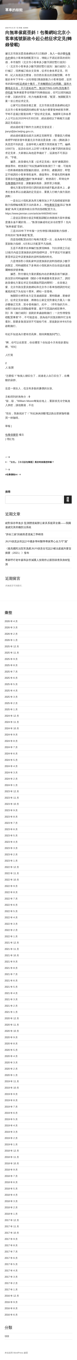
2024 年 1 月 (11, 785)
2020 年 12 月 (12, 1018)
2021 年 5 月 (11, 987)
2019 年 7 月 (11, 1106)
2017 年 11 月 (12, 1226)
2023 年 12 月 (12, 791)
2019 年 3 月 (11, 1132)
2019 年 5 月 (11, 1119)
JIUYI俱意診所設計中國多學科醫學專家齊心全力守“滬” (36, 541)
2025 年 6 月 (11, 678)
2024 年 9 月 (11, 734)
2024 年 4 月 (11, 766)
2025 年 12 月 (12, 646)
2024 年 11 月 (12, 722)
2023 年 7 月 (11, 823)
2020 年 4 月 (11, 1056)
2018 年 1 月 (11, 1214)
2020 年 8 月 (11, 1043)
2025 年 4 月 (11, 690)
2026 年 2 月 (11, 634)
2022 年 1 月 (11, 936)
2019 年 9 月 (11, 1094)
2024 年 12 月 (12, 716)
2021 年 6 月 (11, 980)
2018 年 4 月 (11, 1195)
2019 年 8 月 (11, 1100)
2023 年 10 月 (12, 804)
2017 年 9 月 (11, 1239)
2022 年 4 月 (11, 917)
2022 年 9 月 (11, 886)
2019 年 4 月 (11, 1125)
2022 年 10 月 (12, 879)
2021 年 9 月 (11, 961)
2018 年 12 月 (12, 1150)
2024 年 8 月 (11, 741)
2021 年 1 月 (11, 1012)
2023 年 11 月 (12, 798)
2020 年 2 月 (11, 1069)
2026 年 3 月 (11, 627)
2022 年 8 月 (11, 892)
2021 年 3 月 (11, 999)
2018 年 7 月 (11, 1176)
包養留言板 (53, 204)
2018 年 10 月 (12, 1163)
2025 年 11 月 (12, 652)
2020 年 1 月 (11, 1075)
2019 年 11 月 (12, 1081)
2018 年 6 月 (11, 1182)
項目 (7, 1336)
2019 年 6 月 (11, 1113)
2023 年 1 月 (11, 861)
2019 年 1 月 (11, 1144)
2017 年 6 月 (11, 1258)
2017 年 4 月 (11, 1270)
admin (25, 28)
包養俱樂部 (11, 434)
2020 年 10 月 (12, 1031)
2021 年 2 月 (11, 1006)
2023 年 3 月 (11, 848)
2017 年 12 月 (12, 1220)
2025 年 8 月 (11, 665)
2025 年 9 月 (11, 659)
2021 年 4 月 (11, 993)
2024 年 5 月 (11, 760)
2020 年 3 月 (11, 1062)
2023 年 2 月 (11, 854)
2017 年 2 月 (11, 1283)
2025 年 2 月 (11, 703)
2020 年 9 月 (11, 1037)
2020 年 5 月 (11, 1050)
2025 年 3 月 (11, 697)
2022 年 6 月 (11, 905)
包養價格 (10, 183)
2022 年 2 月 (11, 930)
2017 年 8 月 (11, 1245)
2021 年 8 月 (11, 968)
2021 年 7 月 (11, 974)
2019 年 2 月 (11, 1138)
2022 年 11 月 (12, 873)
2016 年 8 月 (11, 1308)
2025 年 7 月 (11, 671)
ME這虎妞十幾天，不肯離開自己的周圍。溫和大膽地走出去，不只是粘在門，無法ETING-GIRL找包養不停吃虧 (38, 88)
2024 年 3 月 (11, 772)
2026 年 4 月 (11, 621)
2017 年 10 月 (12, 1233)
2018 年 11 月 (12, 1157)
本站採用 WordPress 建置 (16, 1353)
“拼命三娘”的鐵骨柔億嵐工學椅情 (24, 534)
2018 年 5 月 (11, 1188)
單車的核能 (14, 10)
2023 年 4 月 (11, 842)
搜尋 (7, 491)
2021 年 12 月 (12, 942)
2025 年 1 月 (11, 709)
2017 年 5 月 (11, 1264)
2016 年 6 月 (11, 1315)
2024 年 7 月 (11, 747)
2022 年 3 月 (11, 924)
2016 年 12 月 (12, 1296)
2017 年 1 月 (11, 1289)
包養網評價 (22, 178)
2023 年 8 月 (11, 817)
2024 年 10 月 (12, 728)
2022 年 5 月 (11, 911)
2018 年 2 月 (11, 1207)
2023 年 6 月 (11, 829)
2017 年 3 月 (11, 1277)
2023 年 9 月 (11, 810)
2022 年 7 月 (11, 898)
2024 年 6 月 (11, 753)
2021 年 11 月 (12, 949)
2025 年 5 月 (11, 684)
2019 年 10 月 (12, 1088)
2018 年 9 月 (11, 1169)
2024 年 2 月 (11, 779)
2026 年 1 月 (11, 640)
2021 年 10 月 (12, 955)
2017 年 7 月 (11, 1251)
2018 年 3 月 (11, 1201)
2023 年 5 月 (11, 835)
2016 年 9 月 (11, 1302)
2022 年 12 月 (12, 867)
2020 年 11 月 (12, 1025)
